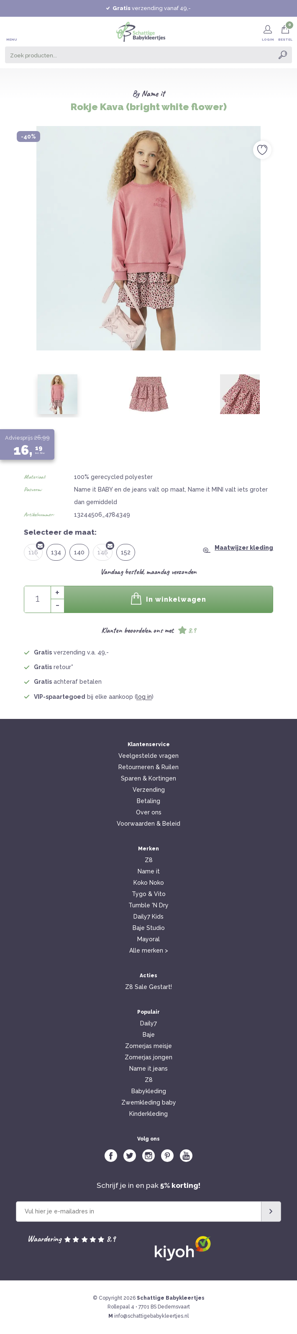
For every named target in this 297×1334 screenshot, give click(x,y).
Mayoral (148, 939)
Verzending (149, 789)
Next (281, 224)
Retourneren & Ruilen (148, 767)
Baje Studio (149, 928)
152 (126, 552)
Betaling (148, 801)
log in (144, 696)
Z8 (149, 860)
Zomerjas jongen (148, 1057)
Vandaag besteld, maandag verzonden (148, 571)
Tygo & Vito (149, 894)
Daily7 (148, 1023)
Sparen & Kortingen (148, 778)
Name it (153, 93)
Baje (149, 1034)
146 (105, 550)
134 (56, 552)
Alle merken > (148, 950)
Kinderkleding (148, 1113)
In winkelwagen (168, 598)
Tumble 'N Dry (148, 905)
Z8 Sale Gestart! (148, 987)
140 (79, 552)
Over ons (148, 812)
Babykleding (148, 1091)
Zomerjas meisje (148, 1046)
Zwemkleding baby (148, 1102)
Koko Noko (148, 882)
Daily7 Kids (148, 916)
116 (35, 550)
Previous (15, 224)
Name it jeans (148, 1068)
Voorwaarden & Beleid (148, 823)
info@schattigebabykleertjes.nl (151, 1316)
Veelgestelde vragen (148, 755)
